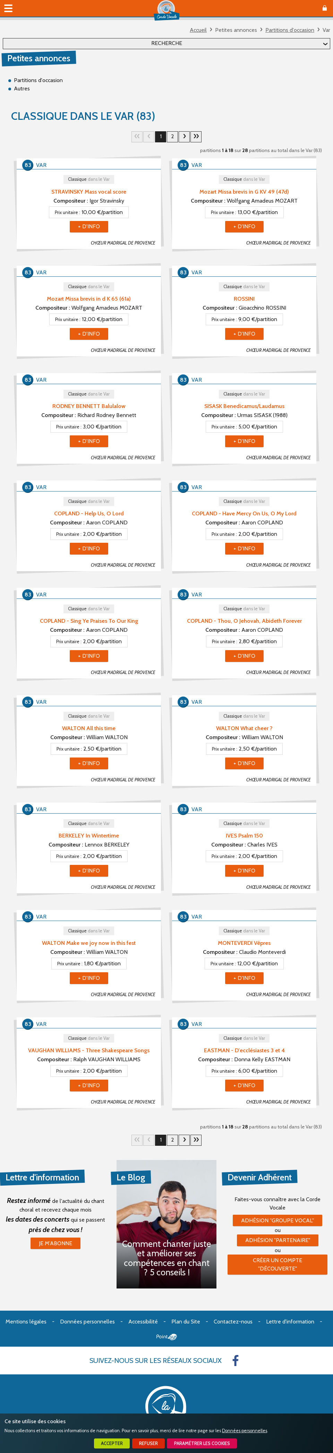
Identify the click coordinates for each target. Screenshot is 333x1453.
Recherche (166, 43)
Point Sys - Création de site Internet (166, 1337)
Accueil (198, 30)
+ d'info (89, 226)
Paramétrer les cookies (202, 1443)
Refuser (148, 1443)
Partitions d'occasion (289, 30)
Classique (89, 179)
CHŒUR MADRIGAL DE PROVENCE (123, 243)
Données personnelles (244, 1430)
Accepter (112, 1443)
